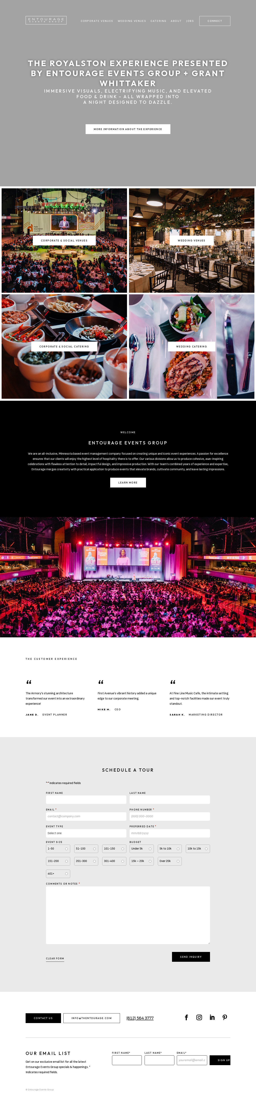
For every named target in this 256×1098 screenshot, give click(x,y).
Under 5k (137, 849)
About (176, 21)
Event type (54, 826)
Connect (215, 20)
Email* (182, 1053)
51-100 (80, 849)
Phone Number (142, 809)
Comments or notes (63, 883)
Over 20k (165, 861)
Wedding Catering (191, 346)
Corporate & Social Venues (64, 240)
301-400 (109, 861)
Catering (158, 21)
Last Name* (153, 1053)
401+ (51, 874)
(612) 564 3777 (140, 1018)
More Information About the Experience (128, 129)
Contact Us (43, 1018)
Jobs (190, 21)
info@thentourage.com (92, 1018)
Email (51, 809)
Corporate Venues (97, 21)
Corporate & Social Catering (64, 346)
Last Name (138, 793)
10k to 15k (194, 849)
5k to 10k (165, 849)
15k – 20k (137, 861)
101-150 (109, 849)
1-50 (51, 849)
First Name (54, 793)
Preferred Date (143, 826)
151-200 (53, 861)
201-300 (81, 861)
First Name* (121, 1053)
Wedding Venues (132, 21)
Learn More (128, 482)
